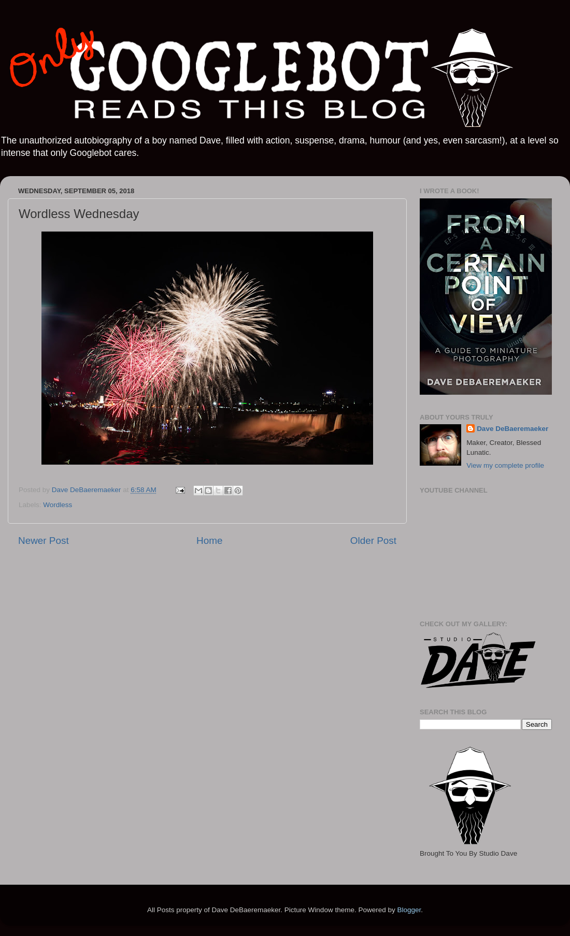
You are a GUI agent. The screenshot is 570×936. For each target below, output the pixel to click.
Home (209, 540)
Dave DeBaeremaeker (512, 429)
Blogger (409, 910)
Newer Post (43, 540)
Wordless (57, 505)
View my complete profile (505, 465)
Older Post (373, 540)
